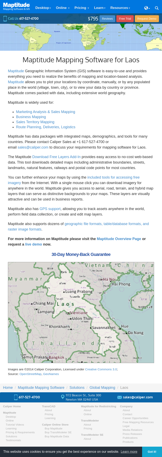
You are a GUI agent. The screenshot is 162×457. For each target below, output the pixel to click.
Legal (126, 426)
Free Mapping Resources (138, 422)
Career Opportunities (135, 418)
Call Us (21, 18)
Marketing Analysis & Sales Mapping (45, 112)
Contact (127, 414)
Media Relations (132, 429)
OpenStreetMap (30, 374)
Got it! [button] (152, 451)
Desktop (43, 8)
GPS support (50, 209)
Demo (146, 18)
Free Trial (125, 18)
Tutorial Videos (15, 424)
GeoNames (51, 374)
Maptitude (16, 71)
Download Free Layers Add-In (56, 157)
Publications (130, 437)
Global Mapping (102, 388)
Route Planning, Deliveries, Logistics (45, 127)
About (48, 410)
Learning (11, 428)
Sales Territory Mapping (35, 122)
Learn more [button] (129, 451)
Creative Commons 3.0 (101, 369)
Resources (120, 8)
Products (128, 441)
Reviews (107, 18)
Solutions (76, 388)
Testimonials (13, 440)
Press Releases (132, 433)
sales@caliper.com (33, 147)
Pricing (82, 8)
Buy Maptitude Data (57, 436)
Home (8, 388)
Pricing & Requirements (20, 432)
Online (63, 8)
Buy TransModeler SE (58, 432)
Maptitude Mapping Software (41, 388)
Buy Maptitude (53, 428)
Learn (99, 8)
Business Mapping (31, 117)
